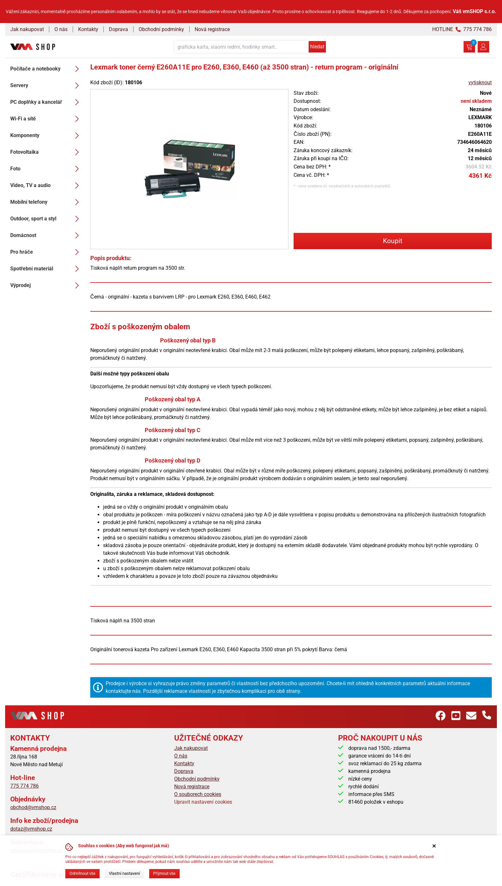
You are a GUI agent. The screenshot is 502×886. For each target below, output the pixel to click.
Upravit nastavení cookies (203, 802)
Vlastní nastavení (124, 873)
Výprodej (46, 285)
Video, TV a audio (46, 185)
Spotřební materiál (46, 269)
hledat (317, 47)
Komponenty (46, 135)
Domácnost (46, 235)
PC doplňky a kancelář (46, 102)
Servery (46, 85)
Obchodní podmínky (161, 29)
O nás (61, 29)
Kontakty (88, 29)
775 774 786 (24, 786)
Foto (46, 169)
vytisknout (480, 82)
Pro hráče (46, 252)
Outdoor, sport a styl (46, 219)
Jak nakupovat (27, 29)
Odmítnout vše (82, 873)
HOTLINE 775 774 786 (462, 29)
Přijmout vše (164, 873)
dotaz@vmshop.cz (31, 829)
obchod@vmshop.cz (33, 807)
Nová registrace (212, 29)
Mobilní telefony (46, 202)
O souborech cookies (197, 794)
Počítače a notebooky (46, 69)
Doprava (118, 29)
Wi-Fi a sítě (46, 119)
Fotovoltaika (46, 152)
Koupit (392, 241)
